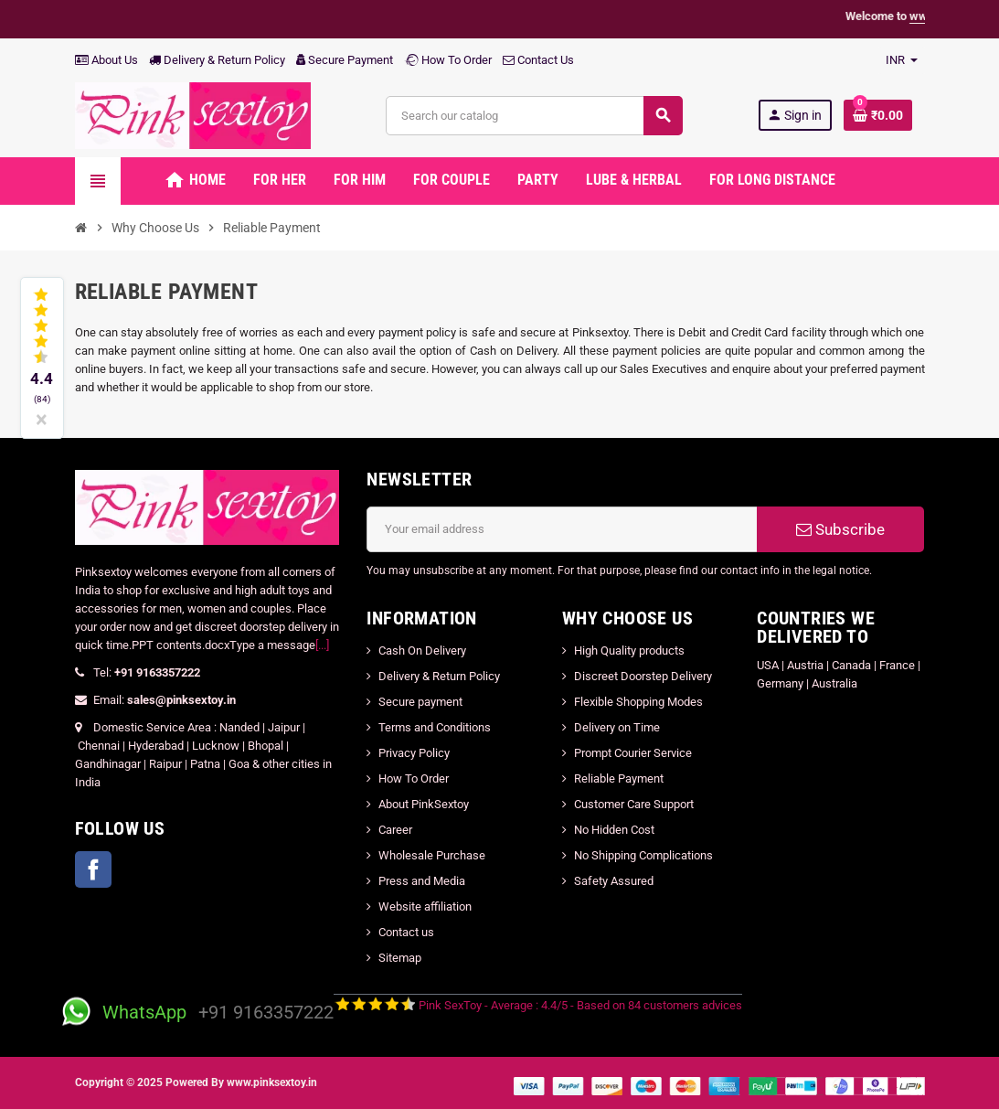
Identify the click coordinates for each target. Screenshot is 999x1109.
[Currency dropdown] (901, 60)
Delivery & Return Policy (217, 60)
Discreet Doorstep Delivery (643, 676)
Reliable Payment (620, 778)
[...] (322, 645)
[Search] (534, 115)
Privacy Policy (414, 753)
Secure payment (420, 702)
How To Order (448, 60)
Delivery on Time (617, 727)
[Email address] (562, 529)
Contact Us (538, 60)
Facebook (93, 869)
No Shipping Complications (643, 855)
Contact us (406, 932)
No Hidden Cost (614, 830)
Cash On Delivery (422, 650)
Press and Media (421, 881)
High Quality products (629, 650)
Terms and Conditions (434, 727)
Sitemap (399, 958)
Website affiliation (425, 906)
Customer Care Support (634, 804)
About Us (106, 60)
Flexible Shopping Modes (638, 702)
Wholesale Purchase (431, 855)
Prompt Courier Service (633, 753)
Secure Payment (344, 60)
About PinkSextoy (423, 804)
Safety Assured (614, 881)
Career (395, 830)
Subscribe (840, 529)
